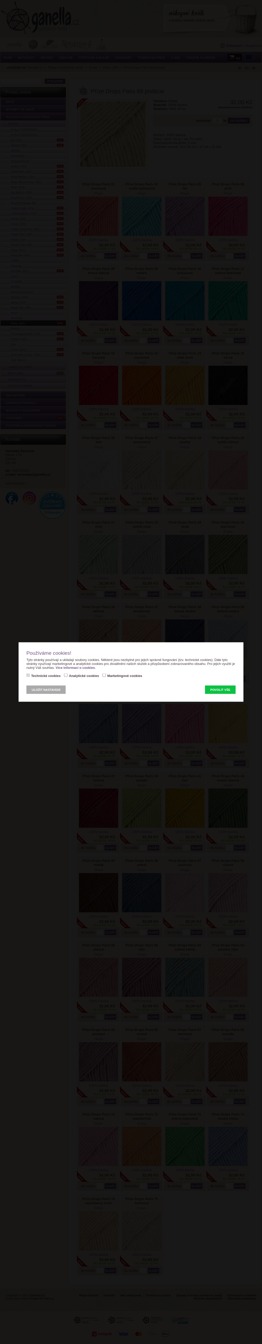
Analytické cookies (84, 676)
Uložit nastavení (46, 689)
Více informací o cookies (75, 668)
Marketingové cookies (124, 676)
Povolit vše (220, 689)
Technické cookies (46, 676)
